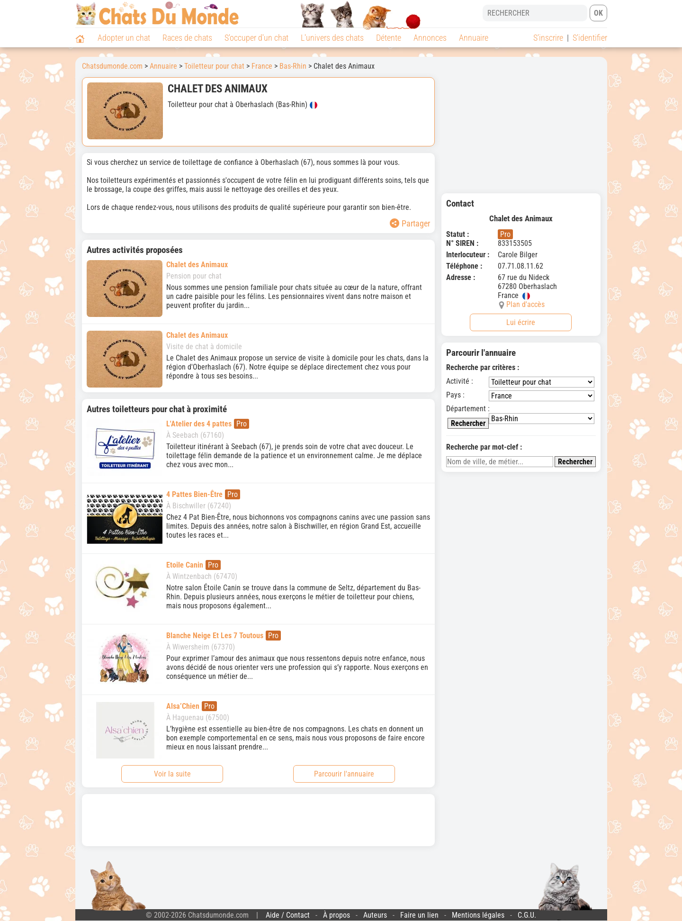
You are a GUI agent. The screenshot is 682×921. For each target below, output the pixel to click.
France (261, 66)
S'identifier (590, 38)
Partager (410, 223)
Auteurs (375, 915)
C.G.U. (527, 915)
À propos (336, 915)
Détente (388, 38)
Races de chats (187, 38)
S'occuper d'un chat (256, 38)
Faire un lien (419, 915)
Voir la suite (172, 773)
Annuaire (473, 38)
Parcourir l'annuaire (344, 773)
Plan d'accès (525, 304)
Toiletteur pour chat (214, 66)
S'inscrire (548, 38)
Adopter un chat (124, 38)
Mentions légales (478, 915)
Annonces (430, 38)
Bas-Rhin (292, 66)
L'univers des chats (332, 38)
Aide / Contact (288, 915)
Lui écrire (520, 322)
